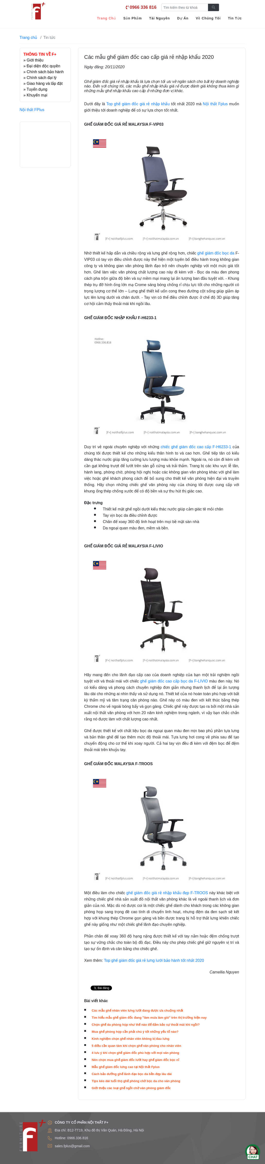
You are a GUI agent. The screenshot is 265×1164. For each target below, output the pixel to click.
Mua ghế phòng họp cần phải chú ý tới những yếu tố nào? (135, 1031)
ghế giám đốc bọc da (215, 253)
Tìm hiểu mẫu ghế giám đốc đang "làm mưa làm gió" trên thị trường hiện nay (149, 1017)
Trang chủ (28, 37)
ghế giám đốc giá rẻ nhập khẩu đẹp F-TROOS (167, 893)
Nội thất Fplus (215, 104)
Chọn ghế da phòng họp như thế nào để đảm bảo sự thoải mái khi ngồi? (146, 1024)
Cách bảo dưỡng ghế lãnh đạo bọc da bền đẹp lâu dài (132, 1074)
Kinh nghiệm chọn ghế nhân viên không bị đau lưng (131, 1039)
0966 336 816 (143, 7)
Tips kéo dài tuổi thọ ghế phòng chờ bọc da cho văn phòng (136, 1081)
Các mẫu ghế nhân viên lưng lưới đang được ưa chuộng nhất (137, 1010)
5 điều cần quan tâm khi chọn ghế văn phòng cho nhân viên (136, 1046)
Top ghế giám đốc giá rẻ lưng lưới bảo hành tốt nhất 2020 (154, 960)
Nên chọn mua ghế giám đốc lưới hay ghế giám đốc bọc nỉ (135, 1060)
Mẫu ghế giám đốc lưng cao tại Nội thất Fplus (126, 1067)
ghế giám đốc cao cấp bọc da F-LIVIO (174, 681)
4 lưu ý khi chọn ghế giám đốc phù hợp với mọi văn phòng (135, 1053)
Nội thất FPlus (32, 110)
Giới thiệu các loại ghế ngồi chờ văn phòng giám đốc (131, 1088)
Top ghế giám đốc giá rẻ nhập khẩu (138, 104)
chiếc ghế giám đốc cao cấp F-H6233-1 (196, 447)
